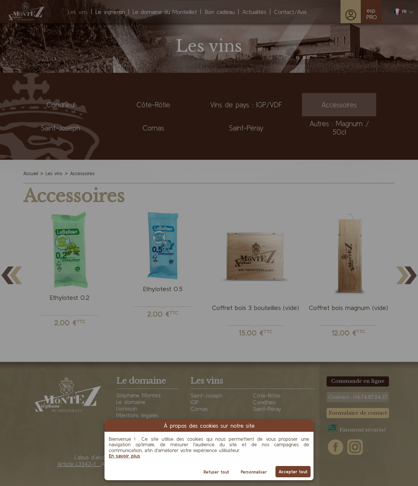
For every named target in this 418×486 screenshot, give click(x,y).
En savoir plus (124, 455)
